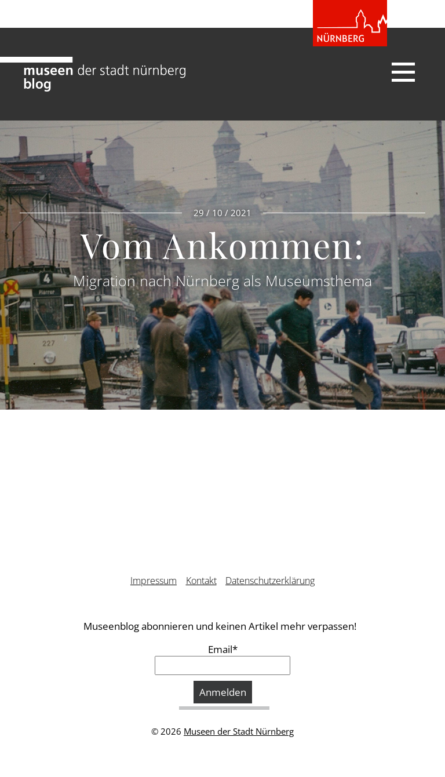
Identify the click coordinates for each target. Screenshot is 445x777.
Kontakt (201, 580)
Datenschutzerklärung (270, 580)
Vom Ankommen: (222, 244)
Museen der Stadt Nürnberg (239, 731)
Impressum (153, 580)
